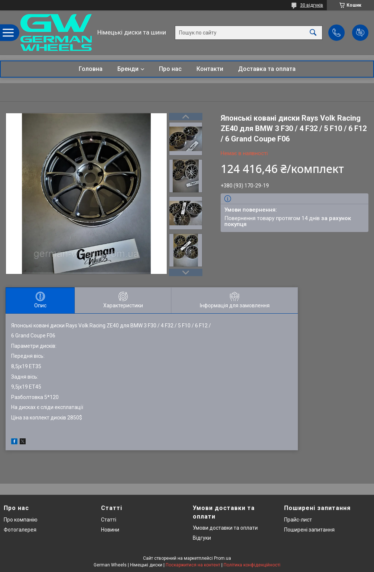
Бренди (128, 68)
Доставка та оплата (267, 68)
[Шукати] (313, 32)
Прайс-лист (298, 520)
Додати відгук (360, 32)
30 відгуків (311, 5)
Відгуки (202, 538)
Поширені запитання (309, 530)
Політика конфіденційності (252, 565)
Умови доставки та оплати (225, 528)
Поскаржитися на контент (193, 565)
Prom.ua (222, 558)
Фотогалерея (20, 530)
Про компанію (21, 520)
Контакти (209, 68)
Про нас (170, 68)
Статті (108, 520)
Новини (110, 530)
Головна (91, 68)
